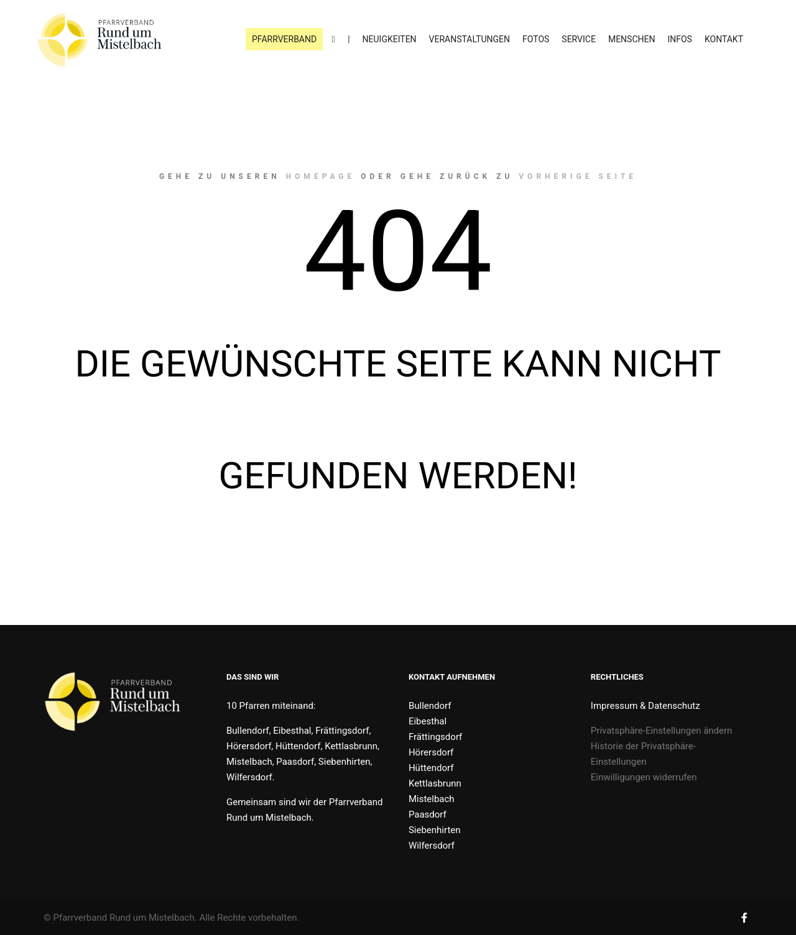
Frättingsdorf (435, 736)
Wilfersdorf (432, 845)
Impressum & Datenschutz (645, 705)
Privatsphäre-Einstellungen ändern (662, 730)
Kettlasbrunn (435, 783)
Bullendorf (430, 705)
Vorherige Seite (578, 176)
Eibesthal (428, 721)
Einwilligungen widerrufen (644, 777)
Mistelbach (432, 799)
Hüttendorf (431, 767)
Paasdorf (428, 814)
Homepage (321, 176)
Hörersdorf (431, 752)
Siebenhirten (435, 830)
